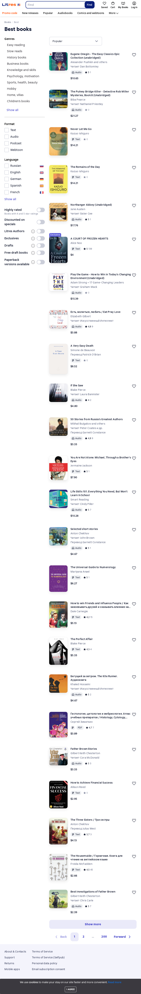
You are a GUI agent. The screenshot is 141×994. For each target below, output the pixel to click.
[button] (123, 936)
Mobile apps (12, 969)
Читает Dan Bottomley (84, 66)
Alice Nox (76, 243)
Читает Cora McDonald (84, 757)
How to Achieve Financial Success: (91, 782)
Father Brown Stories (83, 748)
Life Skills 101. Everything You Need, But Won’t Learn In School (98, 493)
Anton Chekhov (79, 533)
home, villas (15, 95)
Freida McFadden (81, 864)
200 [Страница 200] (104, 936)
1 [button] (74, 936)
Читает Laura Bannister (85, 394)
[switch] (41, 210)
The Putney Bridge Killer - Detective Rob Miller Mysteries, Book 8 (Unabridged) (99, 93)
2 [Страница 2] (83, 936)
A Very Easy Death (81, 345)
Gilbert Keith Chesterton (85, 753)
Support (9, 957)
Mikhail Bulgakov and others (87, 423)
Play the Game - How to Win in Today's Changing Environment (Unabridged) (100, 276)
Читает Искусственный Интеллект (92, 320)
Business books (17, 64)
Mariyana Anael (80, 571)
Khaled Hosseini (80, 684)
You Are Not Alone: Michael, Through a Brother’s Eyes (100, 459)
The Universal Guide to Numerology (93, 567)
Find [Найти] (89, 4)
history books (16, 57)
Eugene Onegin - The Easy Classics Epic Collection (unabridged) (95, 55)
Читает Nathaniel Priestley (86, 104)
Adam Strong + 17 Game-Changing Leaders (97, 282)
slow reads (14, 51)
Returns (9, 963)
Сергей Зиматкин (81, 721)
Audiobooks (65, 13)
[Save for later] (134, 54)
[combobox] (55, 4)
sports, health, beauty (22, 82)
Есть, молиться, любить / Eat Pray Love (95, 312)
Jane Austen (77, 209)
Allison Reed (78, 787)
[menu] (75, 41)
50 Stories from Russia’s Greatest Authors (96, 419)
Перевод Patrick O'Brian (85, 354)
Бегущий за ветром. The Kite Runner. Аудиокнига (94, 678)
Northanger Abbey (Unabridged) (91, 204)
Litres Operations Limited (71, 982)
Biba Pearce (77, 99)
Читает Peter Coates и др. (86, 428)
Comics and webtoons (90, 13)
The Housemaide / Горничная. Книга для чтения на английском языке (96, 857)
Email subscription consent (48, 969)
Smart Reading (79, 499)
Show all (12, 110)
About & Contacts (15, 951)
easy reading (16, 45)
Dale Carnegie (79, 611)
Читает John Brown (82, 537)
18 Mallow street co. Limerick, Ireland (70, 985)
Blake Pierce (78, 389)
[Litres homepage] (11, 5)
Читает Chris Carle (81, 900)
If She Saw (76, 385)
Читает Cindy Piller (82, 504)
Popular (48, 13)
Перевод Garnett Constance (88, 432)
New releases (30, 13)
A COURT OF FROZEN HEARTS (89, 238)
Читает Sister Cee (81, 213)
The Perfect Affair (81, 639)
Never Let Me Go (81, 129)
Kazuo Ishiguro (79, 133)
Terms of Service (42, 951)
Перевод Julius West (83, 828)
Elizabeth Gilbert (80, 316)
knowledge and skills (21, 70)
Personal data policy (44, 963)
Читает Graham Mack (83, 287)
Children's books (18, 101)
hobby (11, 89)
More (112, 13)
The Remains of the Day (85, 167)
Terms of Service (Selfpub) (48, 957)
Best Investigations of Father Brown (92, 891)
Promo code (9, 13)
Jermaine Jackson (81, 465)
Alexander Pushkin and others (88, 62)
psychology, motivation (23, 76)
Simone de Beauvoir (82, 350)
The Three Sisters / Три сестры (90, 819)
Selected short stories (84, 529)
